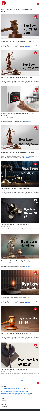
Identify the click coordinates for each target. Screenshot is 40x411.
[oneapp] (4, 4)
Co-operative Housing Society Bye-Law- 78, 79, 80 (17, 41)
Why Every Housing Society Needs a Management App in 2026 (12, 388)
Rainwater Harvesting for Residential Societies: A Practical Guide (12, 394)
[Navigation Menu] (38, 4)
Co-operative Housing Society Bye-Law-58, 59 (16, 333)
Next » (21, 380)
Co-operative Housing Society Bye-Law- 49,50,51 (17, 369)
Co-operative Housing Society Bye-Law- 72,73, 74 (17, 152)
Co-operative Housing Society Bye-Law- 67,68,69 (17, 224)
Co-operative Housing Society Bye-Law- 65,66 (16, 261)
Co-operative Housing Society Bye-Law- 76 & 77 (17, 77)
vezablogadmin (4, 79)
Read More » (27, 46)
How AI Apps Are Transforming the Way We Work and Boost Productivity (14, 391)
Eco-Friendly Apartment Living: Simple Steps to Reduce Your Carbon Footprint (15, 393)
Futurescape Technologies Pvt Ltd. (18, 410)
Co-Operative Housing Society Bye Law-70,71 (16, 188)
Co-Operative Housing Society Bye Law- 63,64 (16, 297)
